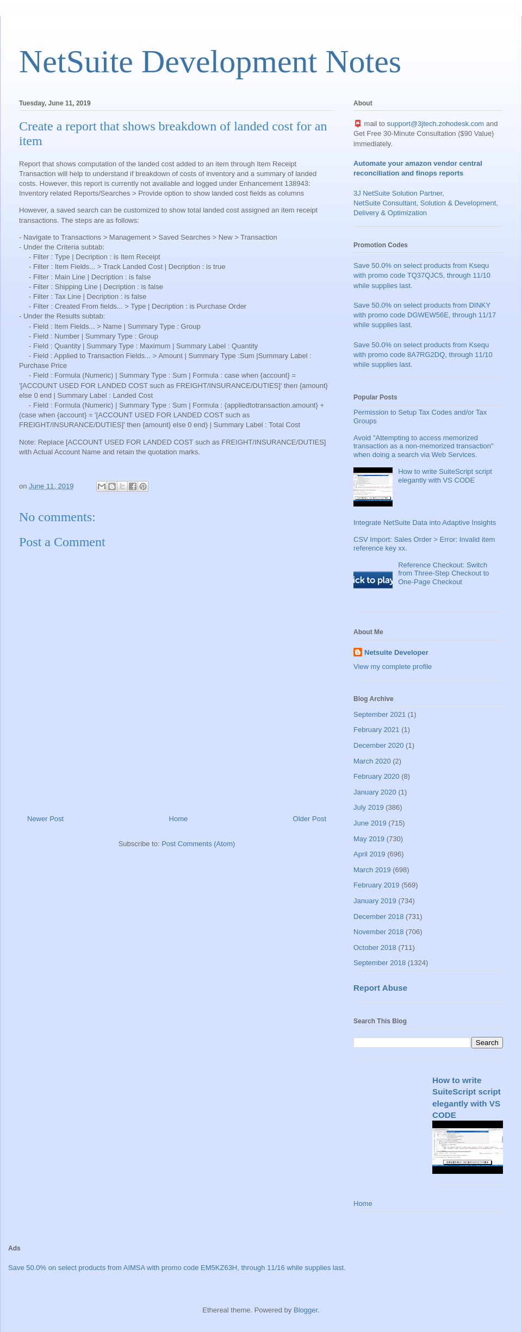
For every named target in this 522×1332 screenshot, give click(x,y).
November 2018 (378, 932)
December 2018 (378, 916)
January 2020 (374, 792)
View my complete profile (392, 666)
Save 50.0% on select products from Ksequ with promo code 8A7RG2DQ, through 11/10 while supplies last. (423, 354)
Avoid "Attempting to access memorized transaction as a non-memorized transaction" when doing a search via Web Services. (423, 446)
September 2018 (379, 963)
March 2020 (372, 761)
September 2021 (379, 714)
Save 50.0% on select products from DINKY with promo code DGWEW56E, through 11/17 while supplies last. (424, 315)
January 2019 (374, 901)
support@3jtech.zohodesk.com (435, 124)
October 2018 (374, 947)
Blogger (306, 1310)
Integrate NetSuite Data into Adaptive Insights (424, 522)
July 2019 (368, 807)
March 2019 (372, 870)
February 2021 (376, 730)
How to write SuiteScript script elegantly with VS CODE (445, 475)
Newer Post (45, 819)
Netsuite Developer (396, 652)
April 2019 (369, 854)
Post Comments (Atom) (198, 844)
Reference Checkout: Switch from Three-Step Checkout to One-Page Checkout (443, 573)
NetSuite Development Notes (210, 61)
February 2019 (376, 885)
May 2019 (368, 839)
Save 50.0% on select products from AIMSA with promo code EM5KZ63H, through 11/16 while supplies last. (177, 1268)
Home (178, 819)
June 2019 (370, 823)
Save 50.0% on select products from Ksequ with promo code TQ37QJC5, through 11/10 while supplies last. (421, 275)
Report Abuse (380, 987)
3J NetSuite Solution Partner (397, 193)
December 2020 (378, 745)
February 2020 (376, 776)
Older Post (309, 819)
